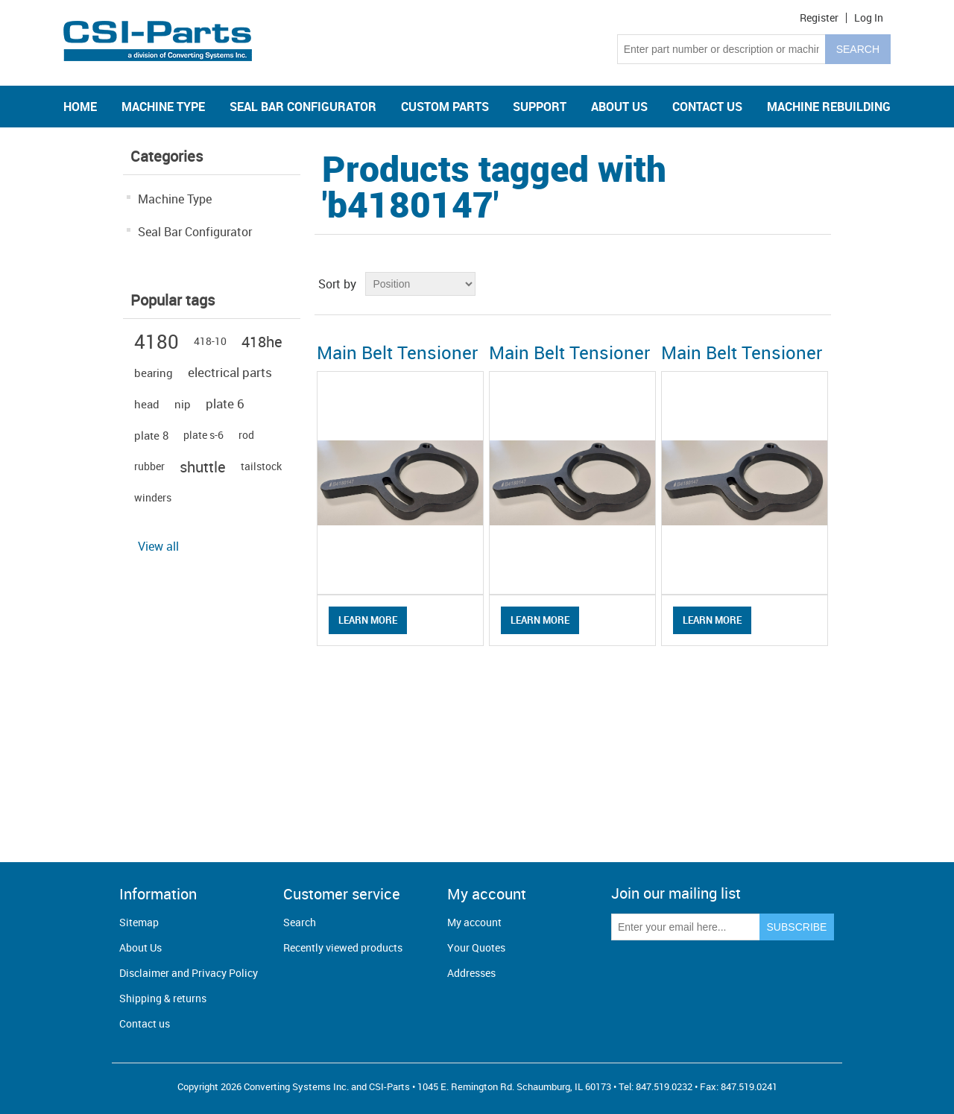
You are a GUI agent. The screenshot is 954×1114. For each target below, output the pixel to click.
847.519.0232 (664, 1086)
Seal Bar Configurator (195, 232)
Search (299, 922)
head (146, 403)
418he (261, 341)
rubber (149, 466)
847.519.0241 (749, 1086)
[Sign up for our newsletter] (685, 927)
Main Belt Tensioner (397, 352)
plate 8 (151, 435)
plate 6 (225, 403)
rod (246, 435)
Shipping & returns (162, 998)
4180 (156, 341)
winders (152, 497)
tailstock (261, 466)
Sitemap (139, 922)
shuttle (203, 466)
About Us (140, 947)
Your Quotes (476, 947)
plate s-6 (203, 435)
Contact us (144, 1023)
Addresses (471, 973)
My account (474, 922)
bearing (153, 372)
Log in (868, 18)
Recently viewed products (342, 947)
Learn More (367, 620)
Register (819, 18)
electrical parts (230, 372)
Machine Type (175, 199)
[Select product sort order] (420, 284)
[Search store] (721, 49)
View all (158, 546)
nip (182, 403)
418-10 (210, 341)
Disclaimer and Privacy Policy (188, 973)
